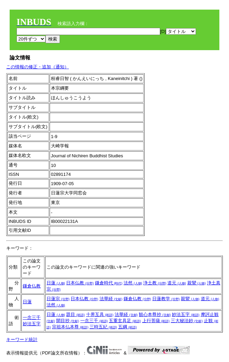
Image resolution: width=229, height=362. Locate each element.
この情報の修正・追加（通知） (37, 66)
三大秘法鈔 (187, 320)
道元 (176, 282)
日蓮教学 (166, 298)
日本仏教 (80, 282)
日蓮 (55, 282)
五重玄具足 (125, 320)
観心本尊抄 (155, 314)
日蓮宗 (58, 298)
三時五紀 (103, 326)
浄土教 (154, 282)
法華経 (111, 298)
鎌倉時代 (109, 282)
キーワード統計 (22, 339)
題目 (75, 314)
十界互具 (100, 314)
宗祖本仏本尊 (70, 326)
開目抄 (67, 320)
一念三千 (32, 317)
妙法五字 (32, 323)
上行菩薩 (156, 320)
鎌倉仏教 (32, 286)
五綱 (127, 326)
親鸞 (196, 282)
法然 (133, 282)
